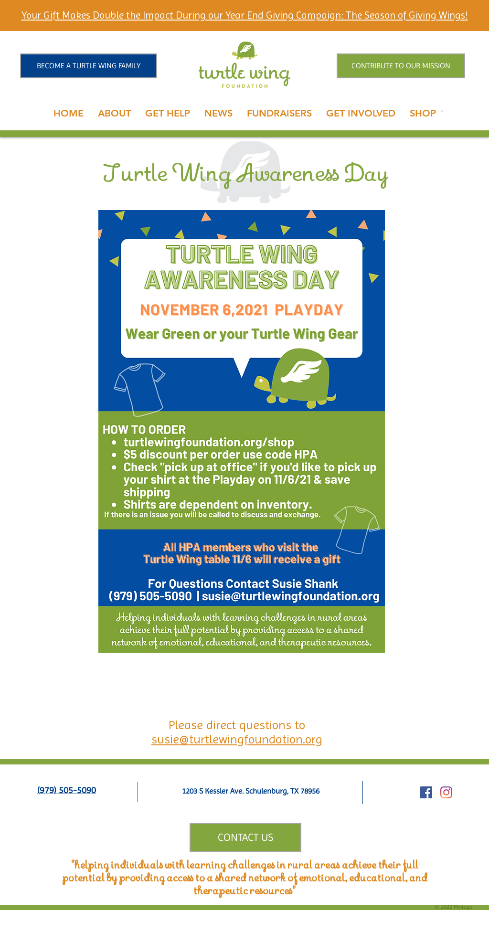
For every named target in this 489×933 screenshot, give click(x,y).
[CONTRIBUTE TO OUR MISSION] (401, 65)
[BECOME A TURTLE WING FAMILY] (88, 65)
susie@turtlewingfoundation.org (236, 739)
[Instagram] (446, 792)
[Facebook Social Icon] (426, 792)
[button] (114, 113)
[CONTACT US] (245, 837)
